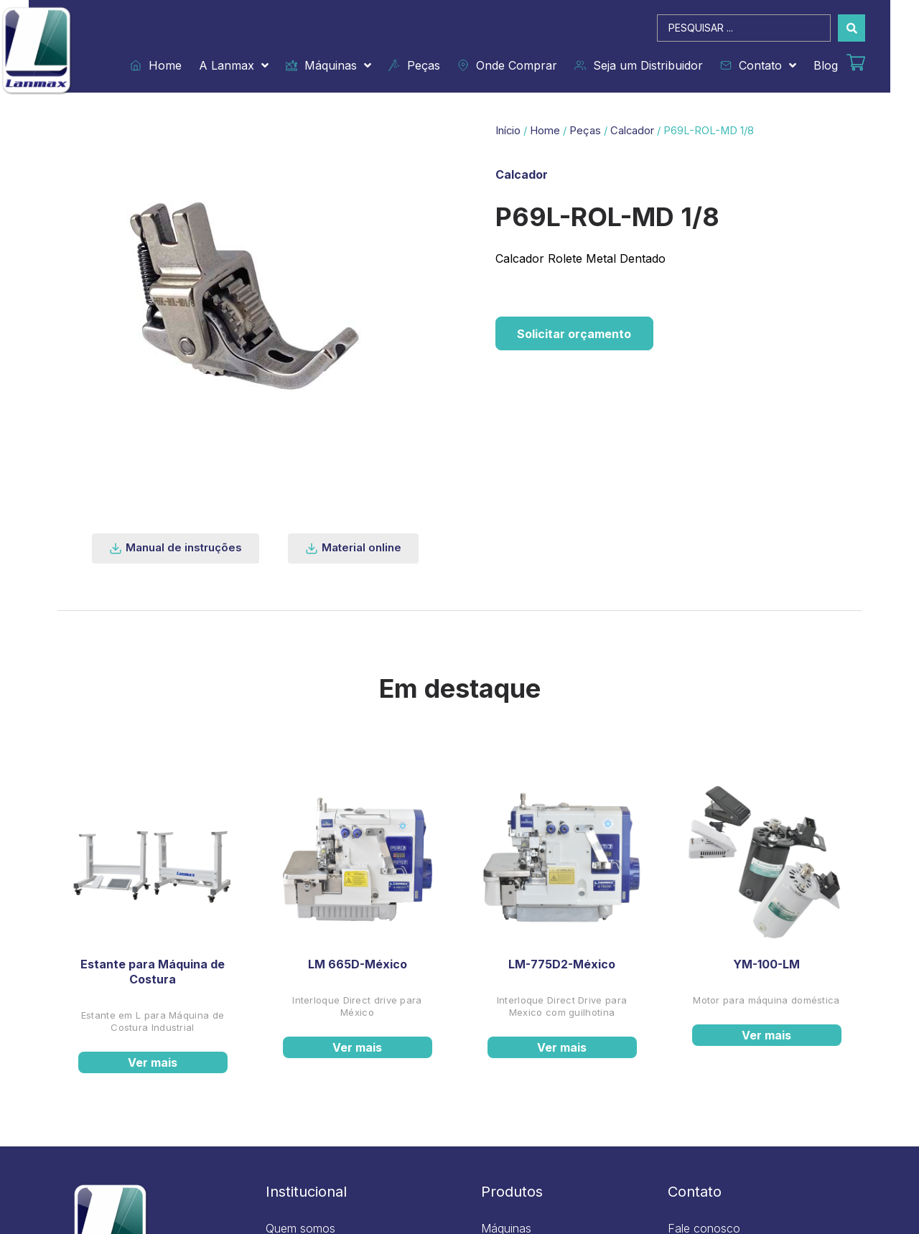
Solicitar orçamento (575, 334)
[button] (175, 548)
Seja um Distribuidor (638, 65)
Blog (825, 65)
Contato (758, 65)
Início (508, 130)
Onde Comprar (507, 65)
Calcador (632, 130)
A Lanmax (234, 65)
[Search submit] (851, 28)
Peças (414, 65)
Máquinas (328, 65)
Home (156, 65)
